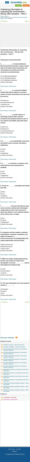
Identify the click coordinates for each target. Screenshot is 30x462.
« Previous (4, 21)
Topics (2, 16)
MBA (6, 16)
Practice (26, 5)
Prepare (18, 5)
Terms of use (11, 449)
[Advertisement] (15, 35)
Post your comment (7, 338)
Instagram (14, 451)
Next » (27, 21)
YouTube (18, 449)
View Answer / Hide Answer (8, 86)
